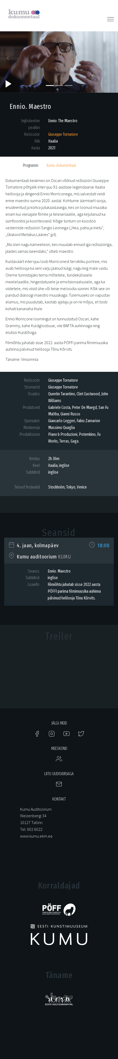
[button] (9, 59)
